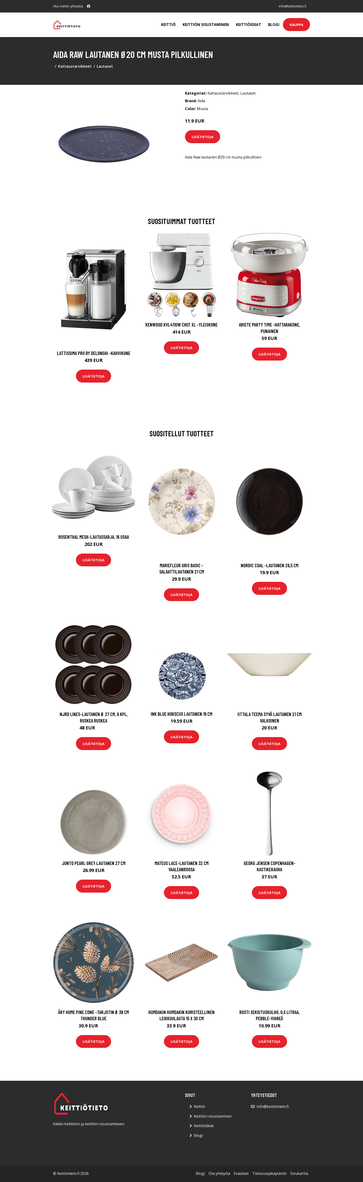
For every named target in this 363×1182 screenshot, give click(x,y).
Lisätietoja (202, 136)
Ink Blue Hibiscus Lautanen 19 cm (181, 714)
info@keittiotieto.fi (292, 6)
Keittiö (168, 24)
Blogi (273, 24)
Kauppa (296, 24)
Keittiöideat (248, 24)
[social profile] (88, 6)
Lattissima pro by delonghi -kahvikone (93, 353)
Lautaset (105, 66)
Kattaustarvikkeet (75, 66)
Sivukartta (299, 1173)
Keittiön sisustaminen (206, 24)
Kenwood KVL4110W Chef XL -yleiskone (181, 324)
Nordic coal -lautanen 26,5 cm (269, 565)
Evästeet (241, 1173)
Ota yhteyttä (219, 1173)
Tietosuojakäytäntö (269, 1173)
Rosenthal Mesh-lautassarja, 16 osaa (93, 537)
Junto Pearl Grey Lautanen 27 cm (93, 863)
